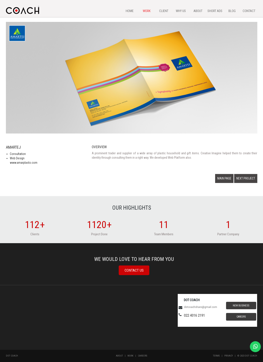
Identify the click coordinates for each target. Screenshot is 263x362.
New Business (241, 305)
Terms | (218, 355)
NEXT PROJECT (245, 178)
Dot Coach (12, 355)
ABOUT (197, 11)
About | (121, 355)
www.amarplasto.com (23, 162)
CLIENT (163, 11)
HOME (130, 11)
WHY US (181, 11)
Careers (241, 316)
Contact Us (134, 270)
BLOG (232, 11)
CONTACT (249, 11)
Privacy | (230, 355)
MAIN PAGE (224, 178)
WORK (147, 11)
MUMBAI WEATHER (131, 316)
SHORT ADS (214, 11)
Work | (132, 355)
